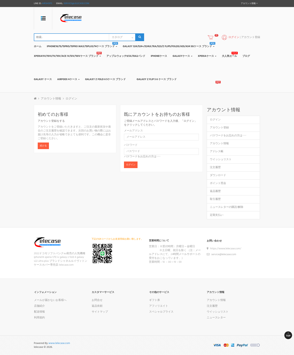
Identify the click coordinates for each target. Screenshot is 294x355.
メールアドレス (133, 131)
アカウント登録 (250, 37)
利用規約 (39, 317)
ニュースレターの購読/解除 (227, 207)
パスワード (131, 145)
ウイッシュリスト (221, 159)
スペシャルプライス (161, 312)
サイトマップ (100, 312)
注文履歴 (215, 167)
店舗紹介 (39, 306)
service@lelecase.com (76, 3)
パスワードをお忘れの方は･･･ (142, 156)
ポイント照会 (218, 183)
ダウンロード (218, 175)
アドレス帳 (216, 151)
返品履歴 (215, 191)
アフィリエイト (158, 306)
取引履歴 (215, 199)
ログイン (71, 98)
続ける (43, 146)
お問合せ (97, 300)
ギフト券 (154, 300)
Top (288, 335)
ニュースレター (216, 317)
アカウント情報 (51, 98)
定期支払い (216, 215)
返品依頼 (97, 306)
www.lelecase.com (59, 343)
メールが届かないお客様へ (50, 300)
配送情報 (39, 312)
